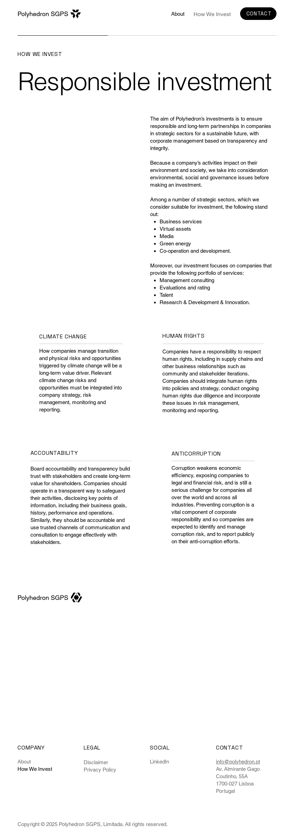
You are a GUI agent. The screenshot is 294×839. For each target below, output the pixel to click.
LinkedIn (159, 762)
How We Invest (35, 769)
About (24, 762)
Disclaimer (96, 762)
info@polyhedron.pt (238, 762)
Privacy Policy (100, 770)
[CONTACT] (258, 14)
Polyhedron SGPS (43, 13)
